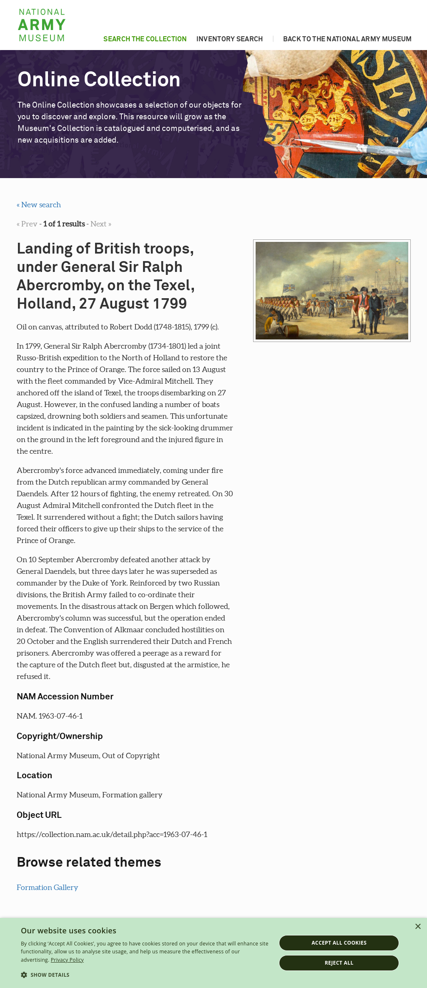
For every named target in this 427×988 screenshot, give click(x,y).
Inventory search (229, 39)
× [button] (417, 927)
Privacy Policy (67, 959)
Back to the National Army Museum (347, 39)
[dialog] (213, 953)
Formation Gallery (47, 887)
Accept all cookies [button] (339, 942)
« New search (39, 204)
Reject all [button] (339, 962)
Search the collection (145, 39)
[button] (145, 975)
